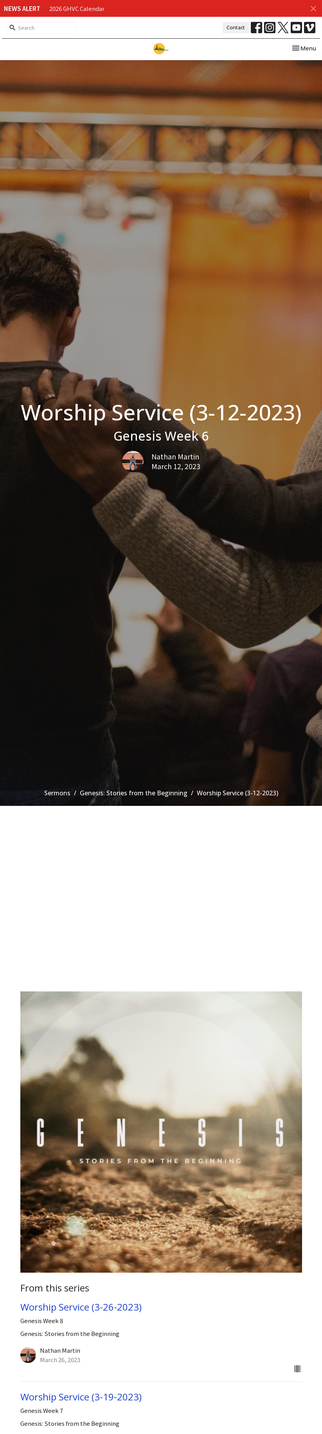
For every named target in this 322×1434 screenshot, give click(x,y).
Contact (236, 27)
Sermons (57, 793)
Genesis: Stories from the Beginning (133, 793)
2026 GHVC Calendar (76, 8)
